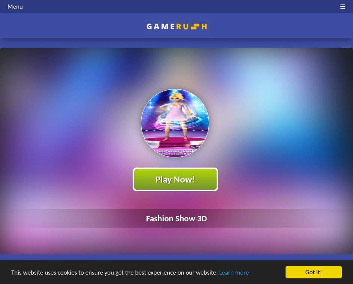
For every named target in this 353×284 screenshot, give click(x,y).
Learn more (234, 273)
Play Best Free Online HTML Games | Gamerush (176, 26)
